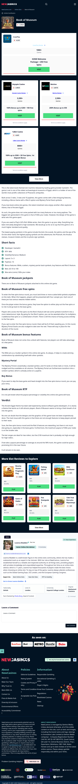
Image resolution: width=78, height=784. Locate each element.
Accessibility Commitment (11, 711)
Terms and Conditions (29, 690)
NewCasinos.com (6, 9)
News (39, 701)
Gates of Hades (18, 500)
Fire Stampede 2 (45, 500)
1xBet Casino (17, 132)
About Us (5, 678)
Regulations (41, 693)
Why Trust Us (7, 686)
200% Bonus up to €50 (58, 108)
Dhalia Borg (18, 596)
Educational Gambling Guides (46, 679)
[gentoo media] (19, 777)
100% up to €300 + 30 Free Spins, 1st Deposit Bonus (20, 156)
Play (13, 489)
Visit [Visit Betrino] (58, 116)
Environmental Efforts (10, 706)
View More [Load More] (39, 179)
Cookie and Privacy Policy (29, 684)
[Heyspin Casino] (7, 86)
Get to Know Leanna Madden (14, 581)
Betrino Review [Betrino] (57, 93)
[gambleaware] (42, 770)
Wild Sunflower (70, 468)
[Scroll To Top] (2, 651)
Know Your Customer (45, 689)
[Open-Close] (75, 4)
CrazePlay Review (39, 45)
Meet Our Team (7, 682)
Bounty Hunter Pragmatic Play (19, 469)
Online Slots (18, 9)
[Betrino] (46, 86)
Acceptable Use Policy (29, 697)
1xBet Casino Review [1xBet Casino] (19, 140)
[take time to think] (68, 770)
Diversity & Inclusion (9, 702)
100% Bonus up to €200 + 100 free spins (19, 109)
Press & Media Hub (9, 698)
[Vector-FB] (74, 659)
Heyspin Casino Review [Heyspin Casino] (19, 93)
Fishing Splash (44, 468)
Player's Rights (42, 685)
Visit (39, 69)
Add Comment (71, 625)
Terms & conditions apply (20, 123)
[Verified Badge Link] (29, 770)
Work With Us (7, 690)
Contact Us (6, 694)
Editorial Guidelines (28, 674)
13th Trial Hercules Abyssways (70, 500)
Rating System (26, 678)
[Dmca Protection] (6, 770)
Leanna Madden (21, 543)
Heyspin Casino (18, 84)
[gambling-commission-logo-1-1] (6, 776)
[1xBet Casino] (7, 134)
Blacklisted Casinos (44, 697)
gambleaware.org (15, 745)
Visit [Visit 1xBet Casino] (20, 163)
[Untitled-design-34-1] (55, 770)
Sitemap (40, 706)
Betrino (53, 84)
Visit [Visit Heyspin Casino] (20, 116)
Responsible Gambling (45, 674)
